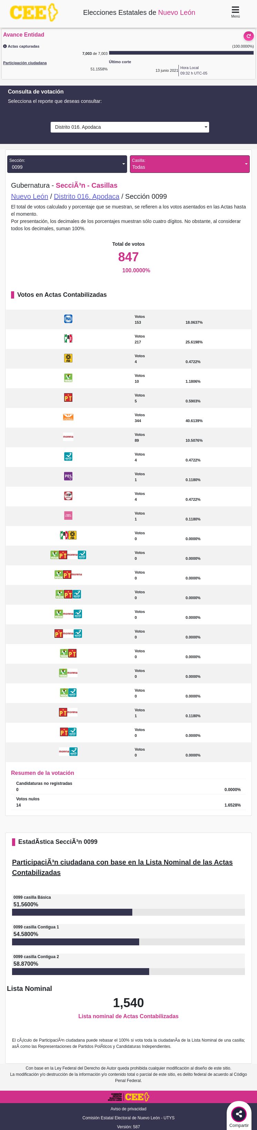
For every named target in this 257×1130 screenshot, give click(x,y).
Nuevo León (29, 196)
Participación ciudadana (25, 63)
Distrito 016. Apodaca (76, 127)
